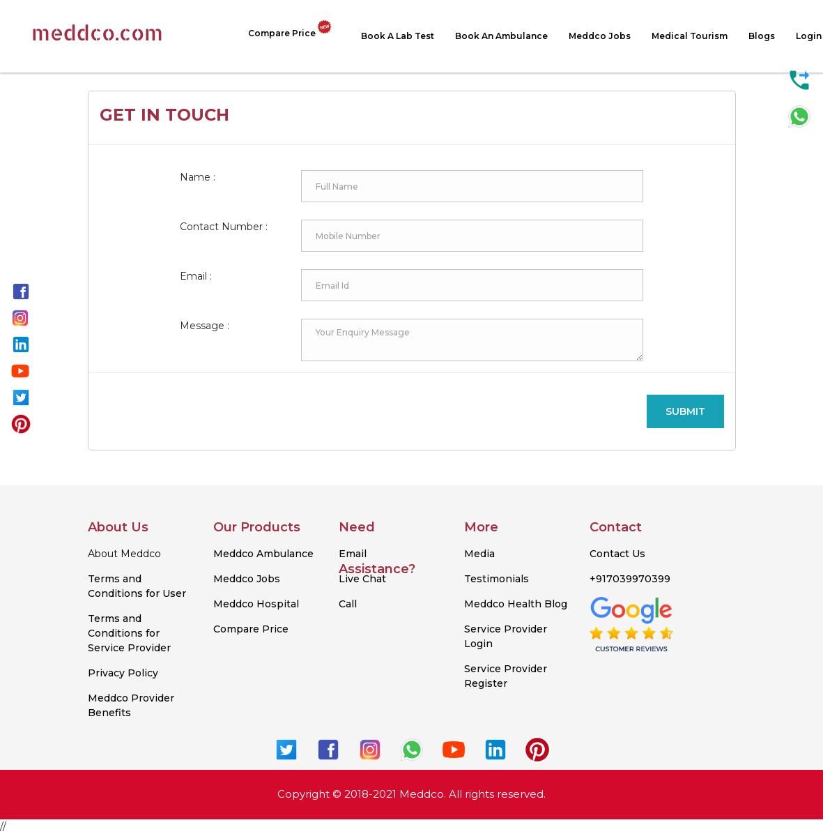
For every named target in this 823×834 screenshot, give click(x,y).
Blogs (761, 36)
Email (353, 553)
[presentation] (530, 411)
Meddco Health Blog (515, 604)
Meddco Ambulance (263, 553)
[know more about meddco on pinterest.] (21, 422)
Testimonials (496, 579)
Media (479, 553)
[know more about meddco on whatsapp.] (412, 748)
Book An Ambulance (501, 36)
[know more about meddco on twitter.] (21, 396)
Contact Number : (224, 226)
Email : (196, 276)
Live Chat (362, 579)
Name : (197, 177)
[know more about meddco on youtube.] (20, 370)
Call (348, 604)
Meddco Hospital (256, 604)
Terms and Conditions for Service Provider (129, 633)
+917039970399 (630, 579)
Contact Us (617, 553)
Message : (204, 325)
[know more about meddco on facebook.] (21, 290)
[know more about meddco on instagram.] (20, 317)
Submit (685, 411)
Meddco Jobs (600, 36)
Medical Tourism (690, 36)
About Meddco (124, 553)
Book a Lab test (397, 36)
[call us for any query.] (799, 79)
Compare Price (294, 30)
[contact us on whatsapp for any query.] (799, 115)
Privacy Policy (123, 673)
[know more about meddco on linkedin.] (21, 343)
